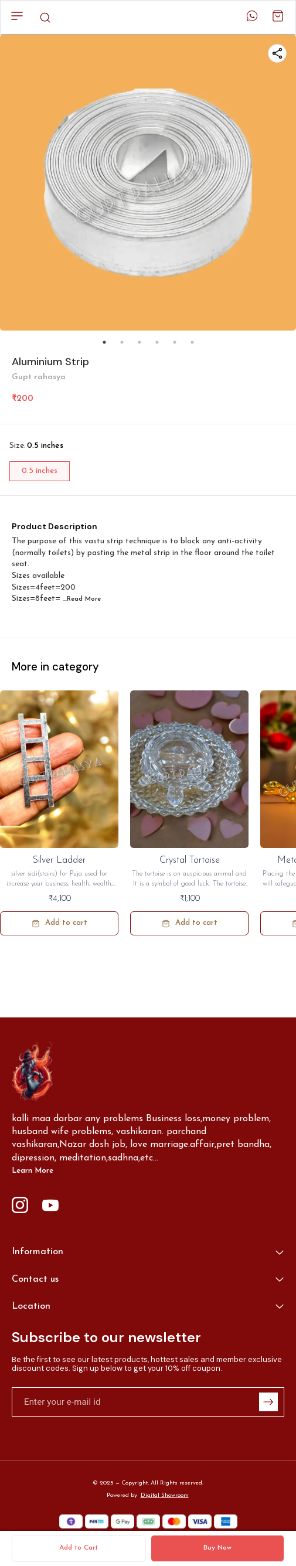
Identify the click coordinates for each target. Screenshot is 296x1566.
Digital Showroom (165, 1495)
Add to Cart (78, 1547)
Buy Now (217, 1547)
